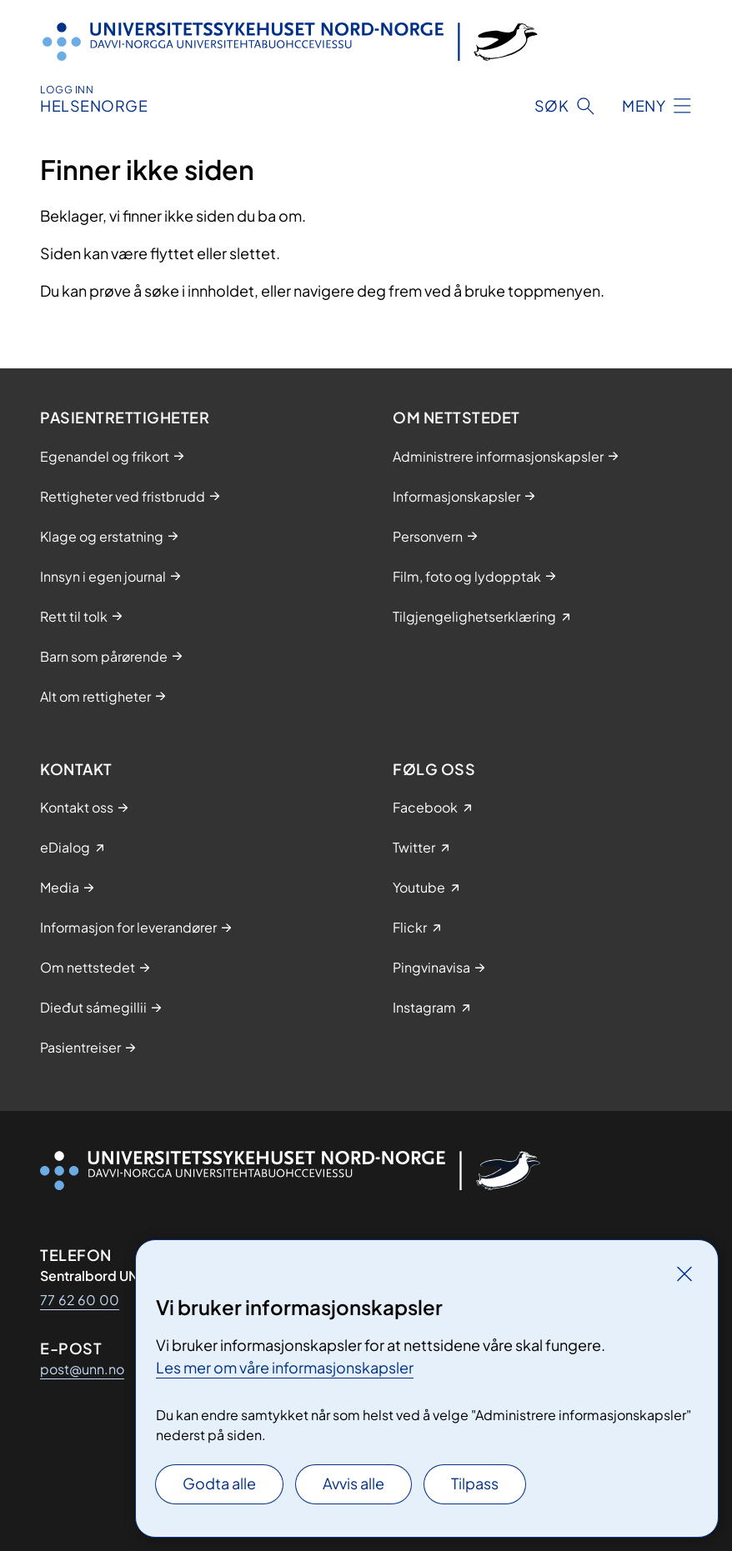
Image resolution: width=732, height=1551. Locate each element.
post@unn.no (82, 1369)
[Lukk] (684, 1273)
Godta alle (219, 1483)
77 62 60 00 (79, 1299)
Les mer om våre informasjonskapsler (285, 1367)
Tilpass (475, 1483)
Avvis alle (353, 1483)
